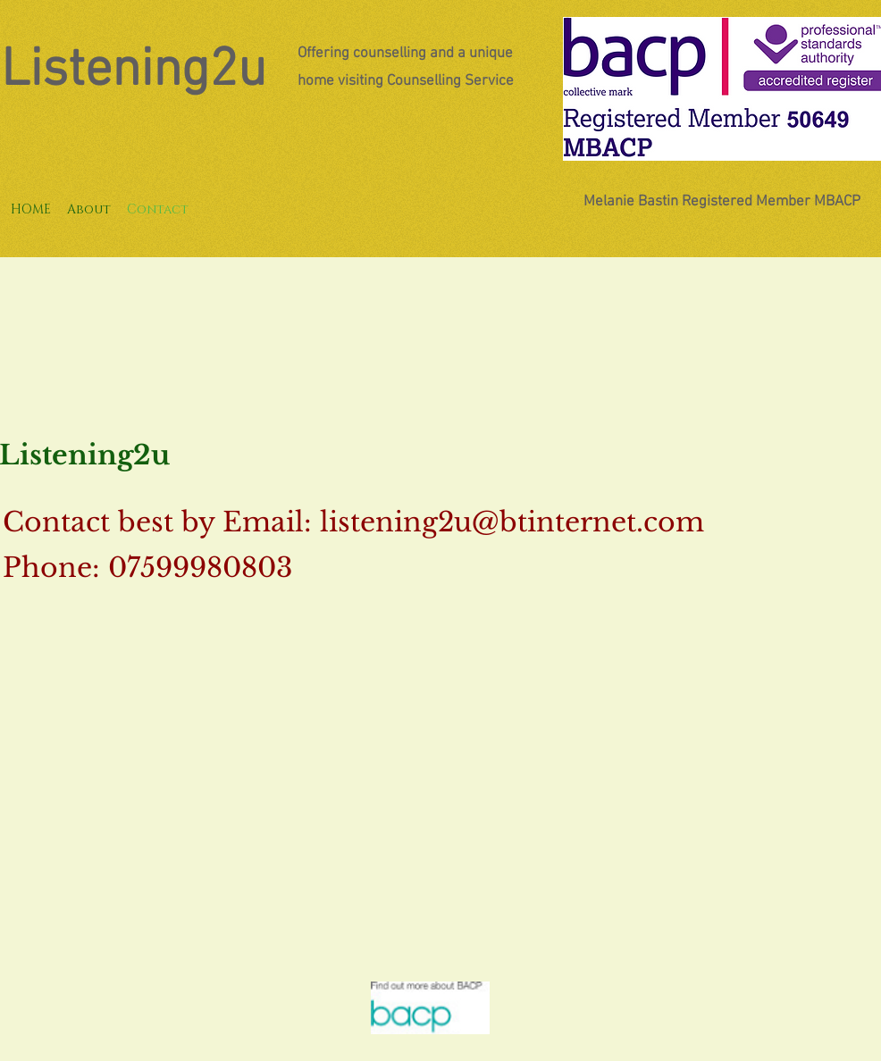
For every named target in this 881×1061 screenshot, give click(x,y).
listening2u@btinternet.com (512, 522)
